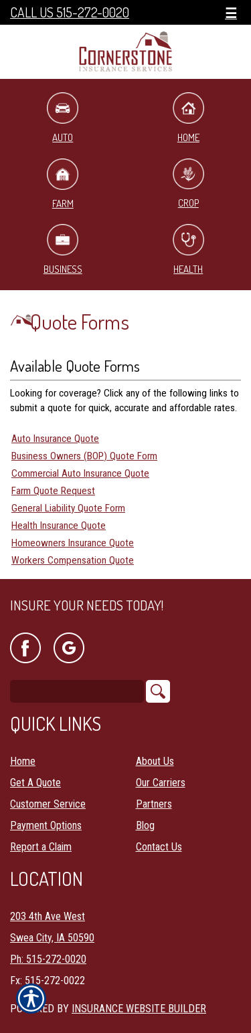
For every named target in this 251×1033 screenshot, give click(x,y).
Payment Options (46, 825)
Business (63, 249)
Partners (154, 804)
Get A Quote (35, 782)
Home (188, 118)
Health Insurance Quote (58, 526)
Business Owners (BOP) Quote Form (84, 456)
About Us (155, 761)
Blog (145, 825)
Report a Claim (41, 846)
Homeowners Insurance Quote (72, 543)
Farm (62, 184)
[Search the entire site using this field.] (77, 691)
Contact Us (159, 846)
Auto (62, 118)
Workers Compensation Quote (72, 560)
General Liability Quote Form (68, 508)
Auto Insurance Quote (55, 439)
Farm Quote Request (53, 491)
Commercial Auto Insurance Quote (80, 473)
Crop (188, 184)
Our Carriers (160, 782)
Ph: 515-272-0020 (48, 959)
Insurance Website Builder (139, 1008)
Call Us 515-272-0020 (69, 12)
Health (188, 249)
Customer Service (48, 804)
